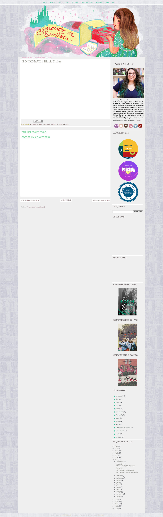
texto (117, 402)
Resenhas (99, 2)
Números (119, 468)
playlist (118, 421)
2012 (116, 508)
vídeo (117, 424)
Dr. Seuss (118, 437)
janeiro (118, 496)
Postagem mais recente (30, 200)
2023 (116, 446)
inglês (117, 434)
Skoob (67, 2)
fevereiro (119, 494)
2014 (116, 504)
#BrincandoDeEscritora (123, 427)
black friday (34, 124)
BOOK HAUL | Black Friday (125, 466)
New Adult (119, 415)
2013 (116, 506)
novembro (120, 464)
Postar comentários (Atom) (36, 207)
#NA (117, 405)
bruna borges (66, 515)
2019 (116, 455)
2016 (116, 499)
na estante (119, 396)
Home (45, 2)
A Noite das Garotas (87, 2)
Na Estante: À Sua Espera (125, 470)
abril (118, 489)
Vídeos (107, 2)
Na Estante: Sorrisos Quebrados (127, 473)
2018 (116, 457)
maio (118, 487)
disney (118, 418)
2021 (116, 451)
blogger (101, 515)
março (118, 492)
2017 (116, 460)
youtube (66, 124)
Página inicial (66, 200)
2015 (116, 501)
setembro (119, 478)
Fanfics (60, 2)
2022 (116, 448)
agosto (118, 480)
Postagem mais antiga (101, 200)
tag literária (119, 412)
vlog (60, 124)
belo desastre (120, 431)
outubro (119, 476)
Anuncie (52, 2)
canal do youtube (52, 124)
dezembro (120, 462)
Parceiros (75, 2)
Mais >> (138, 121)
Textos (113, 2)
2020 (116, 453)
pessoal (118, 409)
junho (118, 485)
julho (118, 482)
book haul (42, 124)
